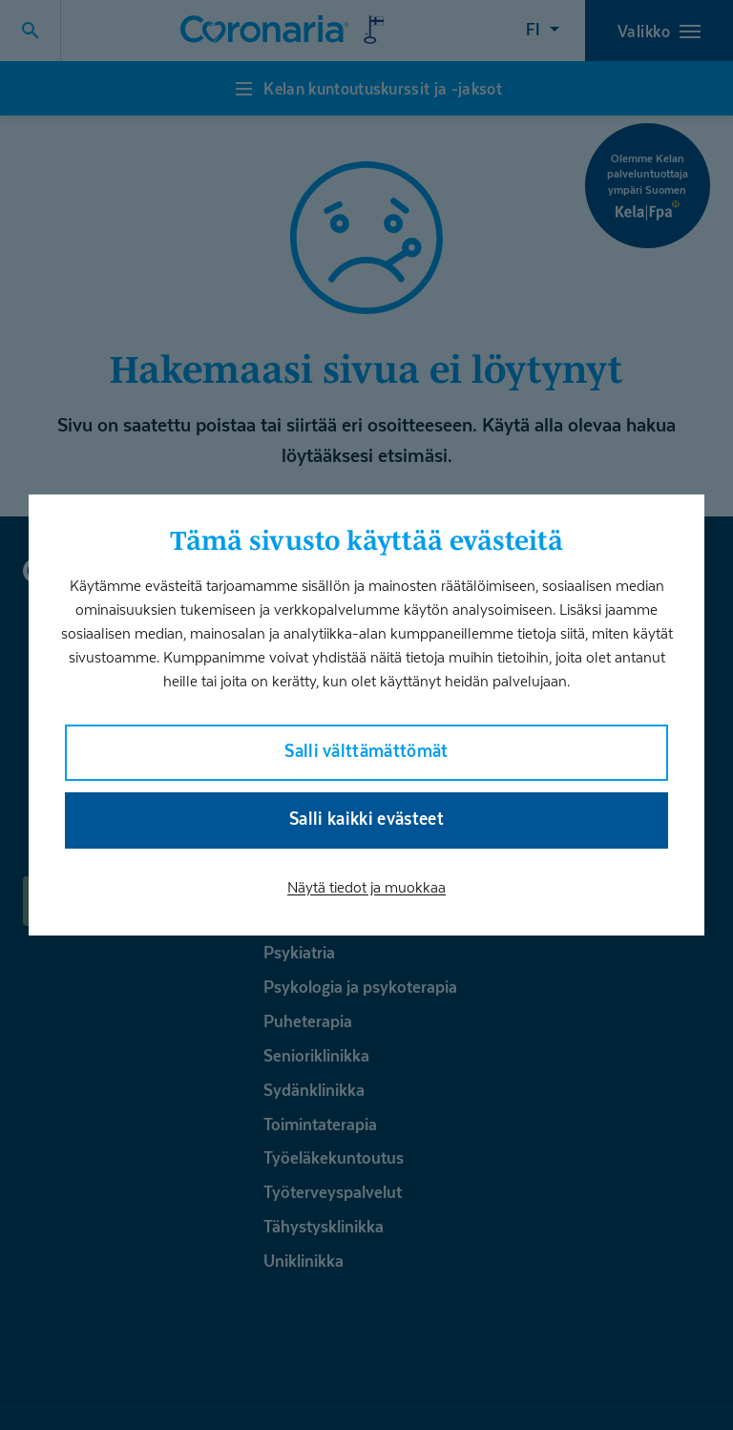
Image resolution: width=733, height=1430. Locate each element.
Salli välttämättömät (366, 751)
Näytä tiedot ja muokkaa (366, 887)
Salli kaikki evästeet (366, 819)
